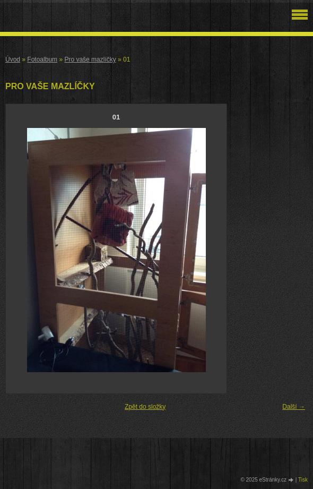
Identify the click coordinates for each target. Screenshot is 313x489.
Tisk (303, 480)
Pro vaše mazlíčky (90, 59)
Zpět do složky (145, 406)
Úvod (12, 59)
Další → (293, 406)
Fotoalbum (42, 59)
